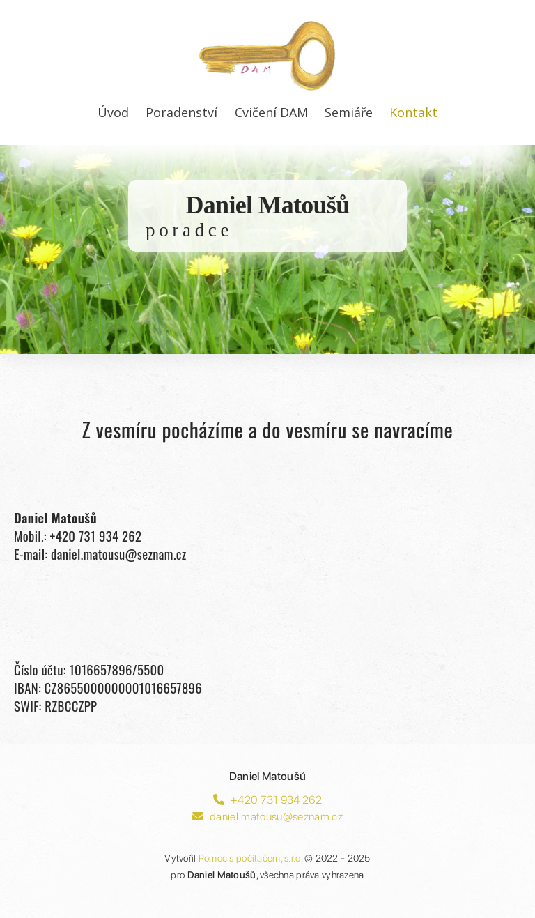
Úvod (113, 112)
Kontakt (413, 112)
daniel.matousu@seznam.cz (267, 816)
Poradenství (181, 112)
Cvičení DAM (271, 112)
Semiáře (349, 112)
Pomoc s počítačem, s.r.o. (250, 858)
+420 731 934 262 (267, 799)
